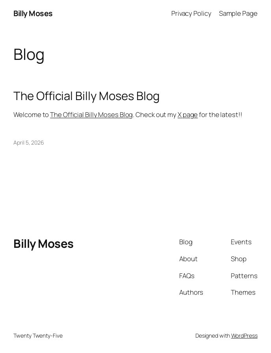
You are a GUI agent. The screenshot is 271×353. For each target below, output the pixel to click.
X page (188, 114)
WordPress (244, 335)
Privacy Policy (191, 13)
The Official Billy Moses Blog (86, 95)
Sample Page (238, 13)
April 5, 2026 (28, 142)
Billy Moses (33, 13)
